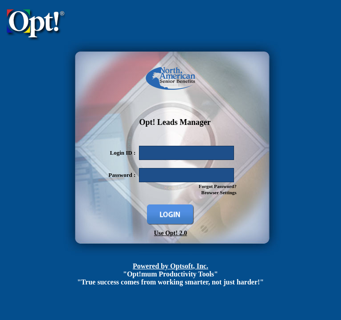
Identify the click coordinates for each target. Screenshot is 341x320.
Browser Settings (218, 192)
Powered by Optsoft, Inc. (170, 266)
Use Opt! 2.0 (170, 233)
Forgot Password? (217, 186)
